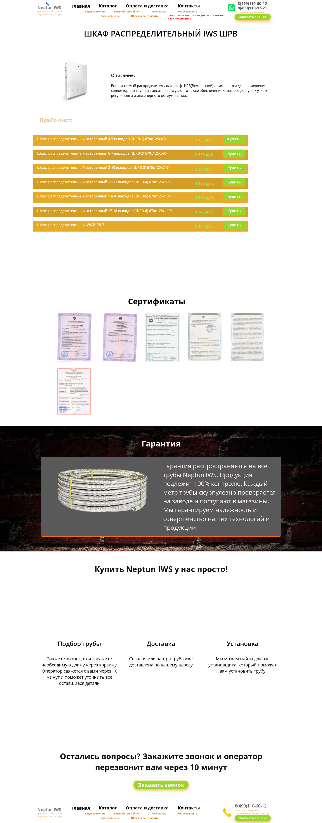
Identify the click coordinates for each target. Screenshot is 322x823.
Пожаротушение (186, 11)
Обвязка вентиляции (145, 15)
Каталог (108, 6)
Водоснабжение (95, 11)
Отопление (159, 11)
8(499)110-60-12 (252, 3)
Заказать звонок (252, 17)
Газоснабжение (110, 15)
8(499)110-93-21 (252, 7)
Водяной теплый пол (127, 11)
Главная (80, 6)
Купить (234, 139)
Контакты (189, 6)
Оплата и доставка (147, 6)
